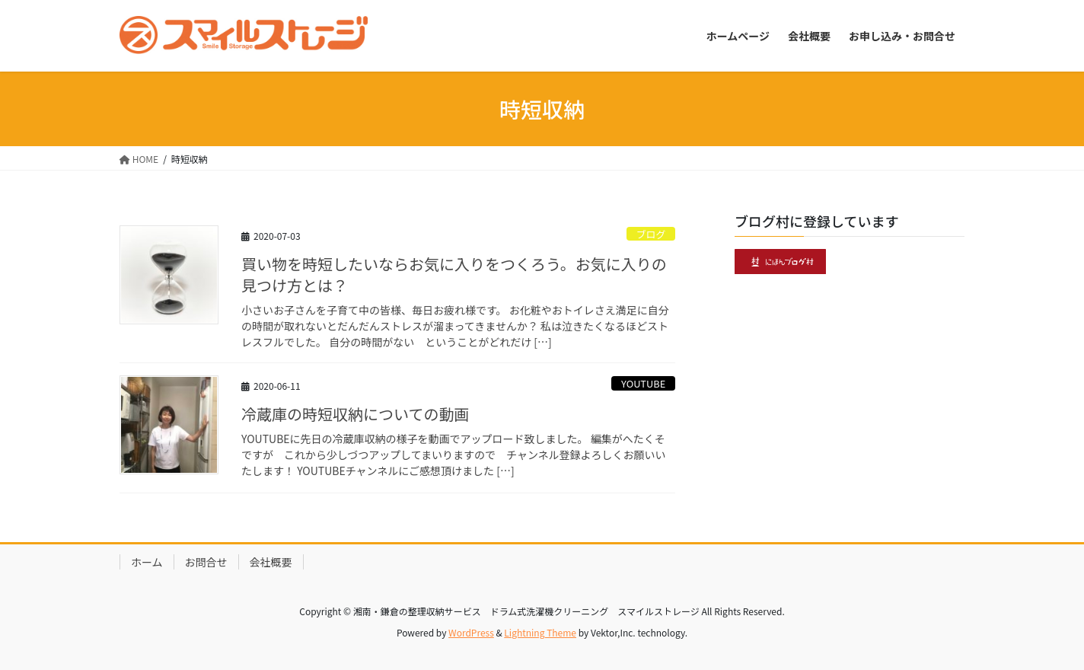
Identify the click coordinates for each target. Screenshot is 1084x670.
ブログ (650, 234)
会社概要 (271, 562)
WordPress (471, 632)
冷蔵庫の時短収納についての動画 (355, 414)
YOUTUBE (643, 383)
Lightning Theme (540, 632)
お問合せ (206, 562)
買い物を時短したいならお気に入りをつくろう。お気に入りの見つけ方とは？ (454, 274)
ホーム (147, 562)
